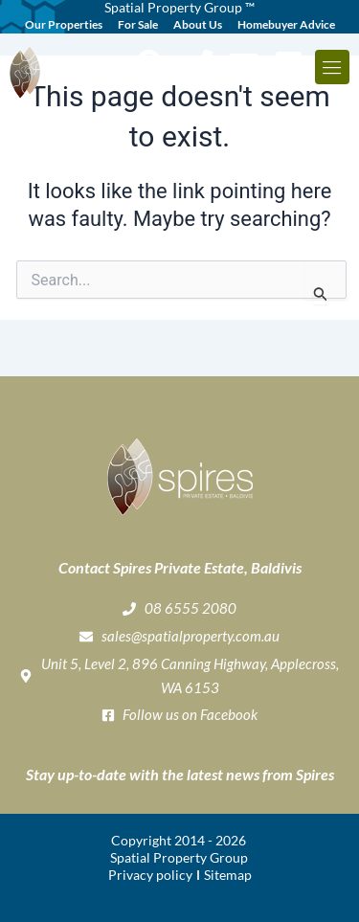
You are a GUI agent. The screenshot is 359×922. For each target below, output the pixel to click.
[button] (332, 67)
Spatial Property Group (179, 857)
